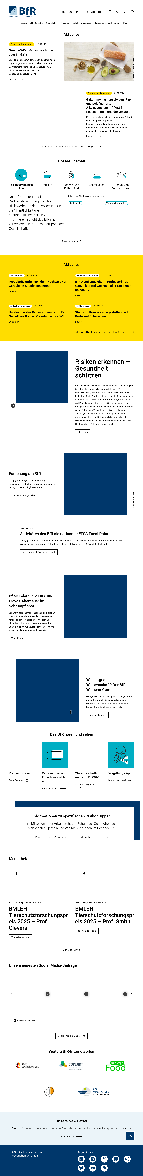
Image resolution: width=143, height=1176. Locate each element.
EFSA (83, 533)
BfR (18, 197)
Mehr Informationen (120, 782)
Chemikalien (52, 23)
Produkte (65, 23)
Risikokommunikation (81, 23)
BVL (88, 290)
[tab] (21, 179)
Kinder (42, 837)
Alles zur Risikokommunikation (89, 196)
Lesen (16, 79)
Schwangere (65, 837)
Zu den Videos (54, 788)
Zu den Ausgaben (85, 786)
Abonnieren (71, 1136)
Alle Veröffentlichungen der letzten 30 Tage (71, 146)
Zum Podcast (18, 780)
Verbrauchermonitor (116, 203)
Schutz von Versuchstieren (107, 23)
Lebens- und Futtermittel (32, 23)
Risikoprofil (75, 203)
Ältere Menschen (94, 837)
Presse (79, 12)
